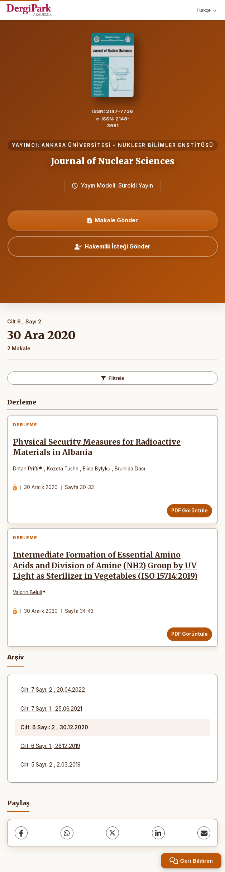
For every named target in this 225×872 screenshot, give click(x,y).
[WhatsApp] (67, 832)
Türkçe (206, 10)
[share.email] (203, 832)
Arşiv (15, 657)
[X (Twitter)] (112, 832)
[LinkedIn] (158, 832)
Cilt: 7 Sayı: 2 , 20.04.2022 (52, 689)
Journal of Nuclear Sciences (112, 161)
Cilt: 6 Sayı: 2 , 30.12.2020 (54, 727)
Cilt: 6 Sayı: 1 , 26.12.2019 (50, 746)
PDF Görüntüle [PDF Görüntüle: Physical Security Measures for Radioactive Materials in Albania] (189, 510)
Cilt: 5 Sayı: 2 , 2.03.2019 (50, 764)
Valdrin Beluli (27, 592)
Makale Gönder (112, 220)
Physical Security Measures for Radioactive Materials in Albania (97, 447)
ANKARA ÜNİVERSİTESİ (76, 145)
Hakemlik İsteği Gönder (112, 246)
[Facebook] (21, 832)
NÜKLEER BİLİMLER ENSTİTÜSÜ (166, 145)
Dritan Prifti (25, 468)
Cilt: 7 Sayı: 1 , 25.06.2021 (51, 708)
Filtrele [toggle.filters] (112, 378)
